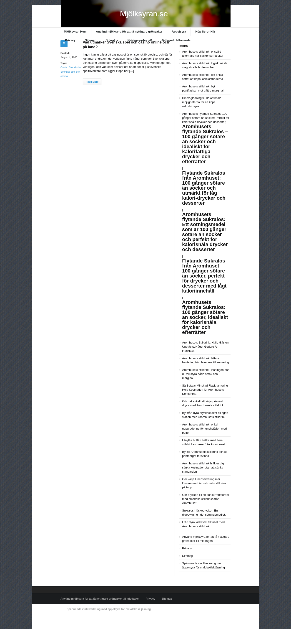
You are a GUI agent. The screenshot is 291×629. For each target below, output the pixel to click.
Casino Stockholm (70, 67)
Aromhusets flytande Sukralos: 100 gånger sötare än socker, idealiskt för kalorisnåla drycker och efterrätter (205, 317)
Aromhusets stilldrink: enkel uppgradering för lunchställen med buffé (204, 428)
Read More (92, 81)
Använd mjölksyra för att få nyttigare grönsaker (129, 31)
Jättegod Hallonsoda (176, 40)
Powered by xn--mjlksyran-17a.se (80, 619)
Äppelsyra (179, 31)
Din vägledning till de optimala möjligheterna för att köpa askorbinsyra (201, 102)
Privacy (70, 40)
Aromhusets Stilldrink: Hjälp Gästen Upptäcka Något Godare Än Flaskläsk (205, 346)
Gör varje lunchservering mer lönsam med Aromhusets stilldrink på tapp (204, 483)
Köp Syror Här (205, 31)
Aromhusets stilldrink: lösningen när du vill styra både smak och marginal (205, 374)
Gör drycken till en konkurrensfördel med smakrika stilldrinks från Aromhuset (205, 499)
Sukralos (112, 40)
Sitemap (90, 40)
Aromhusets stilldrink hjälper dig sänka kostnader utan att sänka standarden (203, 467)
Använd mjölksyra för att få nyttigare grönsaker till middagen (99, 598)
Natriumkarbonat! (140, 40)
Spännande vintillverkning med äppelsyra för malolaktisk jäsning (109, 609)
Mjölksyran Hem (75, 31)
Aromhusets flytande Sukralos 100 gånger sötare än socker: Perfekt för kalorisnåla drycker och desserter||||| (205, 205)
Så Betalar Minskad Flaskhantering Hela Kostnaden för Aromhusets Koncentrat (205, 389)
